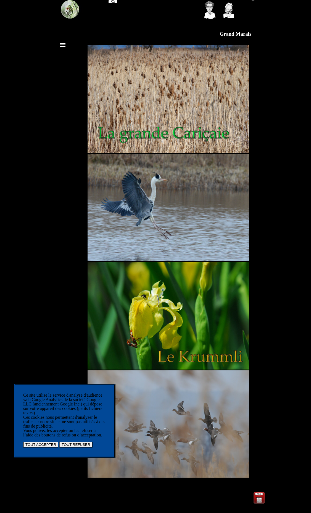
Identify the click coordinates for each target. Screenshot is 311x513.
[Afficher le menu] (253, 2)
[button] (259, 493)
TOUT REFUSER (76, 445)
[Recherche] (113, 1)
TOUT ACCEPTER (40, 445)
